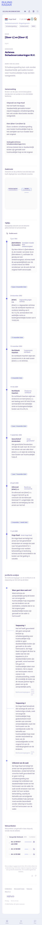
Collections (8, 889)
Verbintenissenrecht (11, 23)
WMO (33, 26)
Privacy (7, 901)
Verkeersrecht (24, 26)
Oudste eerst (11, 233)
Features (29, 889)
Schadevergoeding (11, 26)
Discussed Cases (19, 889)
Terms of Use (14, 901)
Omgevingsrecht (24, 23)
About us (8, 892)
